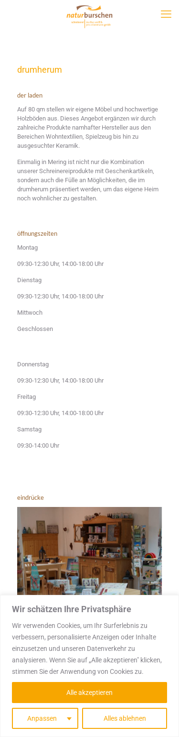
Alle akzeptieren (89, 692)
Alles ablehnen (125, 718)
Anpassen (42, 718)
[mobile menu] (166, 17)
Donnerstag (33, 364)
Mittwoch (29, 312)
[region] (89, 666)
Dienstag (29, 280)
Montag (27, 247)
